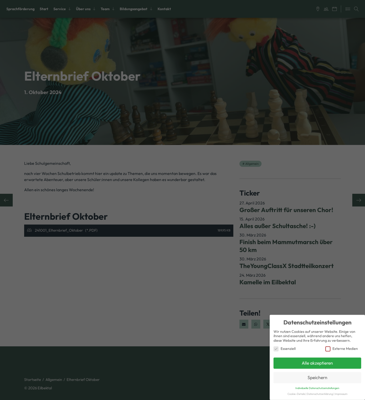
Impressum (341, 392)
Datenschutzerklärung (320, 392)
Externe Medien (341, 346)
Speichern (317, 375)
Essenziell (284, 346)
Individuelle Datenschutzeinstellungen (317, 386)
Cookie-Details (296, 392)
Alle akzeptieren (317, 361)
